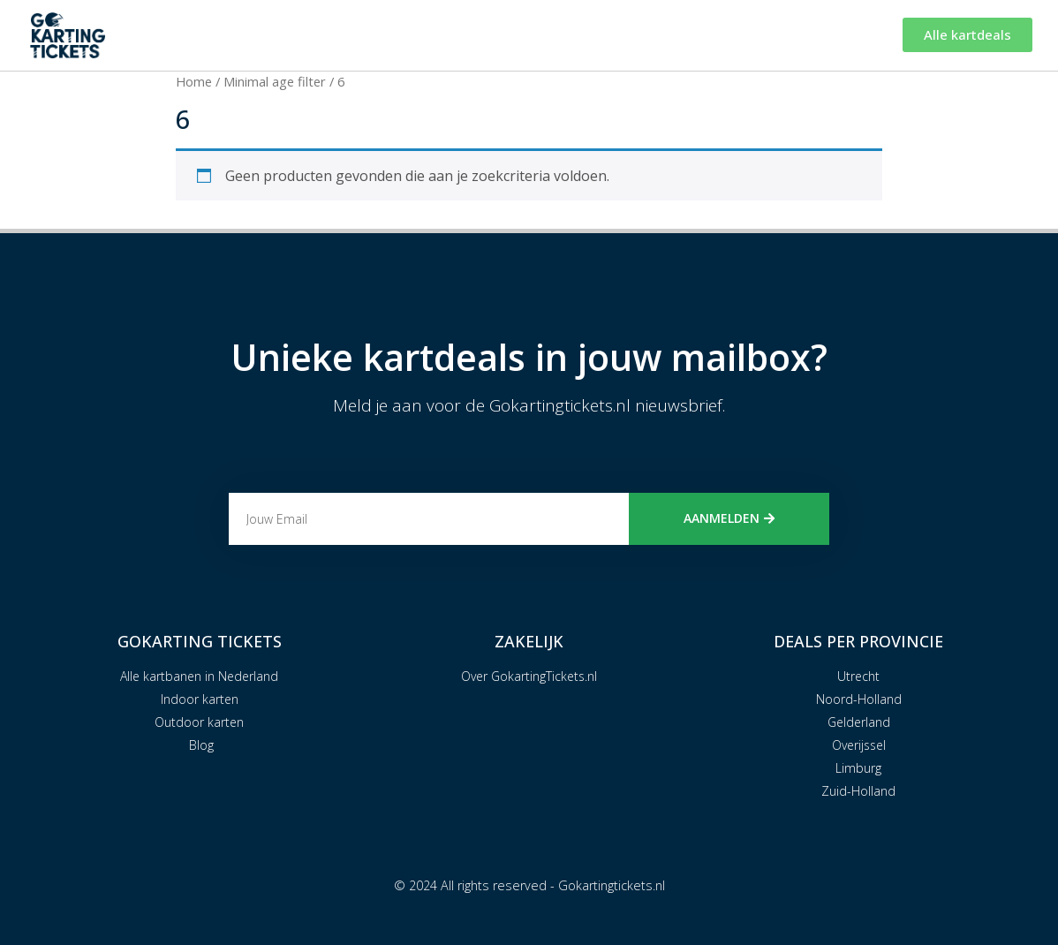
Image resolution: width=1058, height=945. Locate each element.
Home (194, 81)
